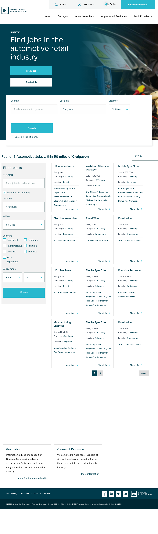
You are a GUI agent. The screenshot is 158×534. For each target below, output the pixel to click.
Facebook (104, 494)
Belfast (65, 182)
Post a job (31, 82)
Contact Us (47, 494)
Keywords (8, 174)
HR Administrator (64, 166)
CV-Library (68, 176)
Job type (7, 235)
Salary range (9, 268)
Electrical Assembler (66, 218)
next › (144, 373)
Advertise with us (84, 16)
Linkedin (111, 494)
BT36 (97, 185)
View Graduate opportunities (33, 478)
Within (6, 216)
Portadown (132, 286)
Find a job (62, 16)
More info (70, 209)
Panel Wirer (93, 218)
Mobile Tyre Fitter (128, 166)
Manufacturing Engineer (62, 324)
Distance (113, 100)
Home (47, 16)
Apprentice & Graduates (114, 16)
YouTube (125, 494)
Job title (15, 100)
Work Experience (143, 16)
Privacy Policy (11, 494)
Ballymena (131, 182)
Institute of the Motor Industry (141, 494)
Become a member (138, 4)
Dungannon (67, 234)
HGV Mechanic (63, 270)
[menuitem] (47, 16)
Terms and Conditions (30, 494)
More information (90, 473)
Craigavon (67, 341)
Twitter (118, 494)
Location (64, 100)
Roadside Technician (130, 270)
